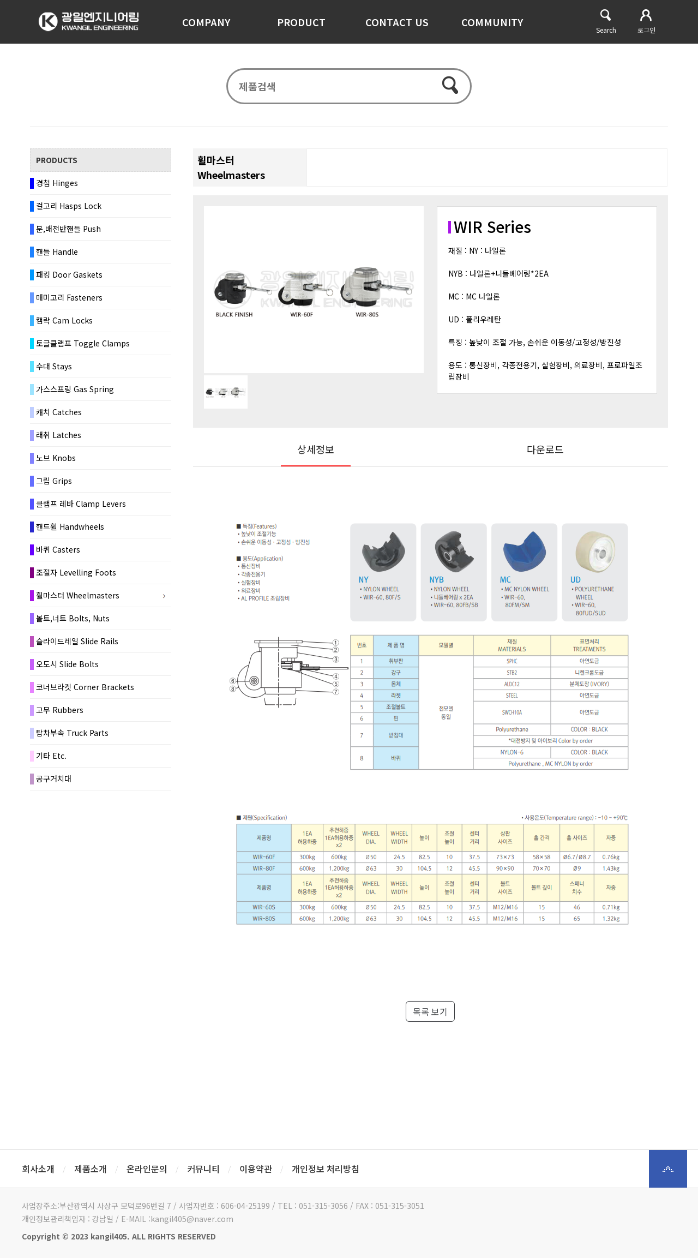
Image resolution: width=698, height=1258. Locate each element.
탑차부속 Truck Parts (72, 738)
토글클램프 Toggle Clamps (83, 348)
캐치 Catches (59, 417)
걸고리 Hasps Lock (68, 211)
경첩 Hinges (57, 188)
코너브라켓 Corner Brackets (85, 692)
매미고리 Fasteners (69, 302)
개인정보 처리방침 (325, 1168)
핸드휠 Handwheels (70, 531)
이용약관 (255, 1168)
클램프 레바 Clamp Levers (81, 509)
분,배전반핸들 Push (68, 234)
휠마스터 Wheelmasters (77, 600)
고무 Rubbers (59, 715)
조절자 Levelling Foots (76, 577)
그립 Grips (54, 486)
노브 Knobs (56, 463)
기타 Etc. (51, 761)
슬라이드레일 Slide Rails (77, 646)
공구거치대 (53, 783)
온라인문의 (147, 1168)
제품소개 (90, 1168)
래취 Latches (58, 440)
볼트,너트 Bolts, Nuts (73, 623)
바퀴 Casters (58, 554)
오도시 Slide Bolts (67, 669)
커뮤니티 (203, 1168)
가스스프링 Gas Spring (75, 394)
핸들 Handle (57, 256)
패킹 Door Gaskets (69, 279)
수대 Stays (54, 371)
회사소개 (38, 1168)
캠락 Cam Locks (64, 325)
